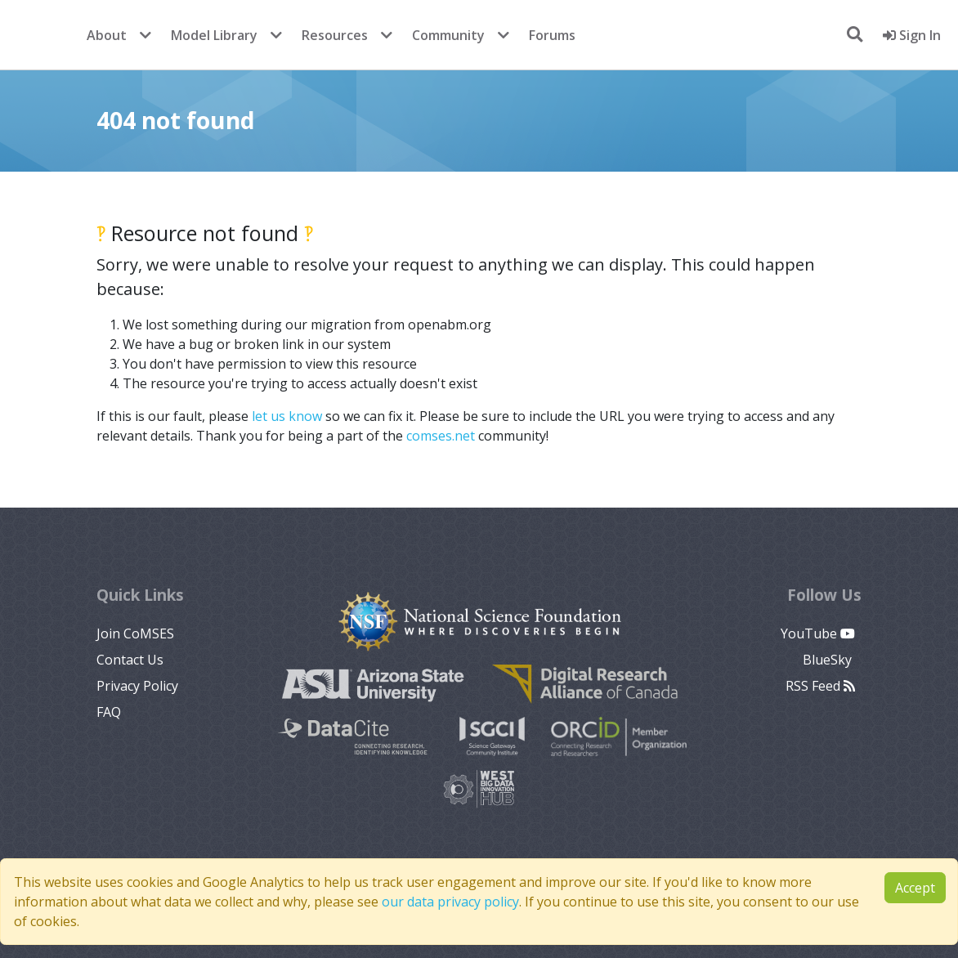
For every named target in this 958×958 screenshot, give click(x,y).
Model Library (214, 35)
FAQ (108, 712)
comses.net (440, 436)
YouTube (818, 633)
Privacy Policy (137, 686)
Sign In (912, 35)
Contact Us (129, 660)
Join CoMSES (135, 633)
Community (448, 35)
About (107, 35)
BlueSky (829, 660)
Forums (552, 35)
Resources (335, 35)
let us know (287, 416)
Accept (915, 888)
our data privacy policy (450, 902)
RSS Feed (820, 686)
